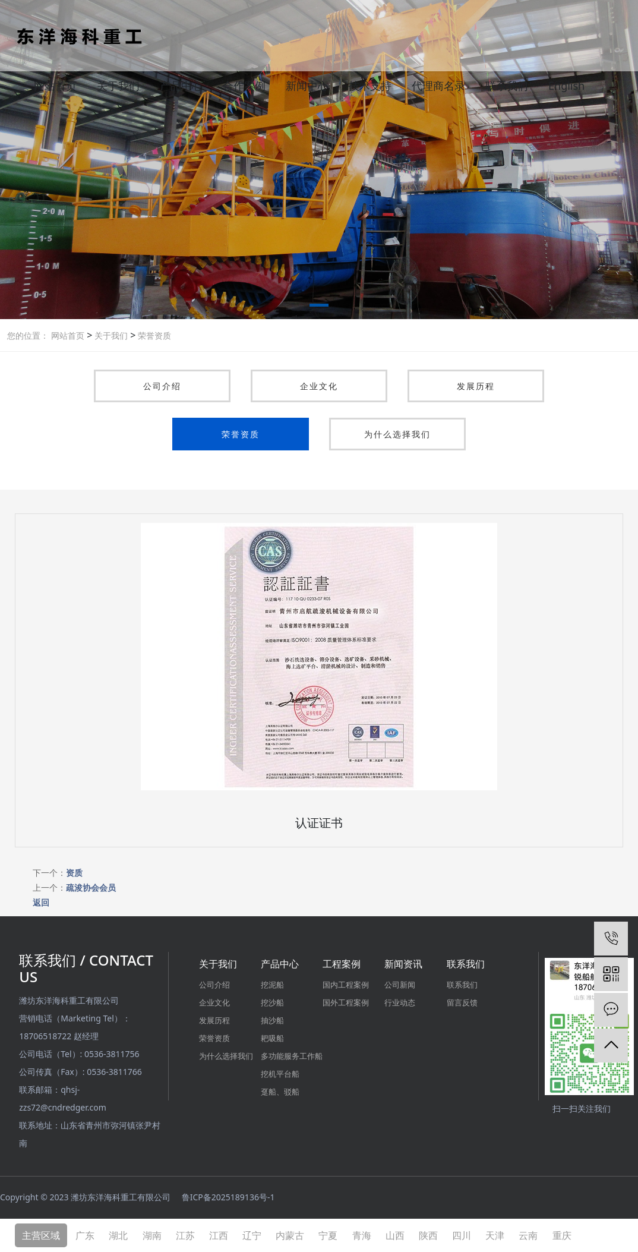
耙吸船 (272, 1038)
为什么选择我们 (397, 434)
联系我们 (506, 85)
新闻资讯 (403, 963)
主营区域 (41, 1235)
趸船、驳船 (280, 1091)
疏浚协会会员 (91, 887)
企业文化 (319, 386)
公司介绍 (162, 386)
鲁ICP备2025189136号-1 (228, 1197)
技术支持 (370, 85)
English (566, 85)
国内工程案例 (346, 984)
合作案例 (244, 85)
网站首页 (55, 85)
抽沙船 (272, 1020)
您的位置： (28, 335)
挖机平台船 (280, 1073)
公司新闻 (399, 984)
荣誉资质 (153, 335)
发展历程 (476, 386)
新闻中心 (307, 85)
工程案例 (342, 963)
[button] (319, 307)
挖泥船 (272, 984)
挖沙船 (272, 1002)
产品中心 (181, 85)
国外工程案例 (346, 1002)
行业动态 (399, 1002)
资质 (74, 872)
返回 (41, 902)
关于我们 (118, 85)
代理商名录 (438, 85)
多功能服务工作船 (292, 1056)
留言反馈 (462, 1002)
